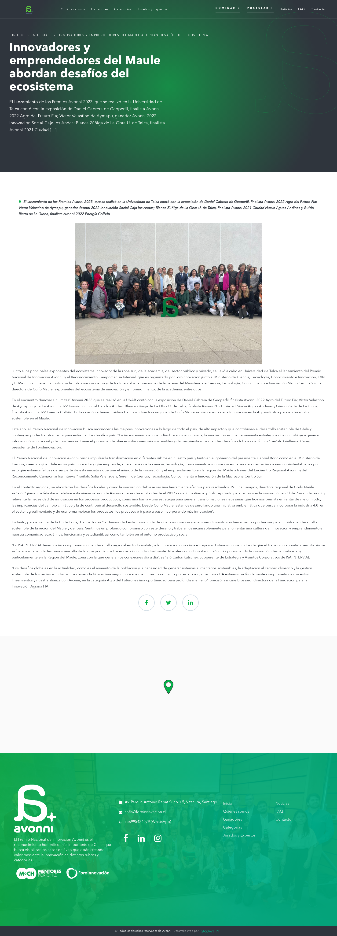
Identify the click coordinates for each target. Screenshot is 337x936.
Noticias (41, 35)
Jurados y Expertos (239, 835)
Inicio (18, 35)
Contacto (283, 820)
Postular (260, 8)
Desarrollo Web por (196, 931)
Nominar (228, 8)
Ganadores (232, 820)
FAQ (279, 812)
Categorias (232, 828)
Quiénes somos (236, 812)
